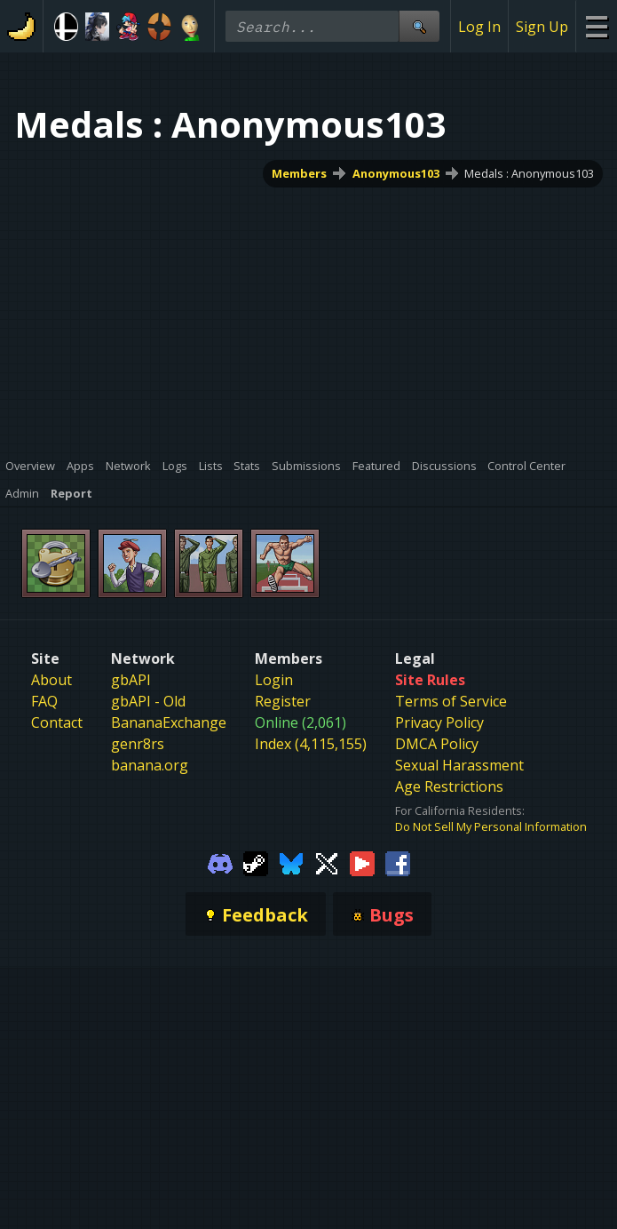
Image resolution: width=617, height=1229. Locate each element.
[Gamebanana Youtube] (362, 862)
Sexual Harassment (459, 765)
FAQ (44, 701)
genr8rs (137, 744)
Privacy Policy (439, 722)
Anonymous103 (395, 173)
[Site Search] (419, 26)
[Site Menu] (596, 26)
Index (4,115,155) (311, 744)
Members (299, 173)
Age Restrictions (449, 786)
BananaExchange (168, 722)
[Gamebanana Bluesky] (291, 862)
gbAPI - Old (148, 701)
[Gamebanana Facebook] (398, 862)
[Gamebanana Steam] (255, 862)
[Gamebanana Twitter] (326, 862)
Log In (479, 26)
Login (274, 680)
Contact (57, 722)
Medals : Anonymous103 (529, 173)
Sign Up (542, 26)
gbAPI (131, 680)
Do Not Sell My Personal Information (491, 826)
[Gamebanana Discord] (220, 862)
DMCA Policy (437, 744)
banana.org (149, 765)
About (51, 680)
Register (283, 701)
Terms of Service (451, 701)
